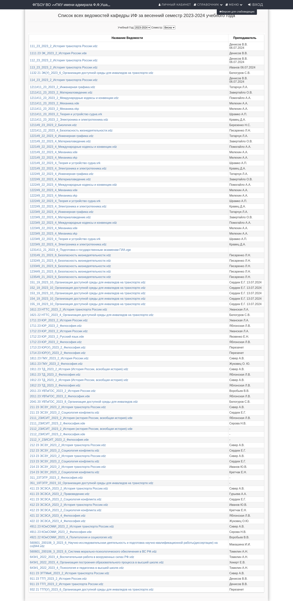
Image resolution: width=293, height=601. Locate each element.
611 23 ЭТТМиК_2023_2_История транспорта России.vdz (69, 573)
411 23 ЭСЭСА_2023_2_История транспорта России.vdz (69, 488)
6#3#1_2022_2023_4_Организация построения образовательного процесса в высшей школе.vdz (97, 562)
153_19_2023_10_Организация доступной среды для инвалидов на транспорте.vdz (88, 293)
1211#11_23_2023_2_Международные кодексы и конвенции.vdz (74, 98)
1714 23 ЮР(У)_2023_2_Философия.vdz (58, 352)
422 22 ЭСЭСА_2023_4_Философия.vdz (58, 521)
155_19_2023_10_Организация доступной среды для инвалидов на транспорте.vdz (88, 304)
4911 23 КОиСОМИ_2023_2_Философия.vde (61, 531)
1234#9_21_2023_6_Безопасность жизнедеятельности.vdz (70, 271)
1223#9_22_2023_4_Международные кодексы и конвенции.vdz (73, 222)
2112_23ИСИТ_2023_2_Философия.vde (57, 434)
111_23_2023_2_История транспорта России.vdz (64, 46)
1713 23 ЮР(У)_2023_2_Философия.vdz (58, 347)
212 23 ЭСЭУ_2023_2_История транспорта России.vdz (68, 445)
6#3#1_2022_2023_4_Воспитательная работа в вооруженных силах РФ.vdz (82, 557)
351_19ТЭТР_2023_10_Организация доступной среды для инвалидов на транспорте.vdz (91, 483)
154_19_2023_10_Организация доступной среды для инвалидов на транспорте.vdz (88, 298)
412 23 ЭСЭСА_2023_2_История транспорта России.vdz (69, 504)
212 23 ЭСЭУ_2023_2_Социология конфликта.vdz (64, 450)
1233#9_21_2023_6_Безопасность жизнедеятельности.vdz (70, 266)
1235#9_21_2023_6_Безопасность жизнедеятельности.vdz (70, 277)
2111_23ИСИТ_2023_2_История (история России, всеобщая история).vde (81, 418)
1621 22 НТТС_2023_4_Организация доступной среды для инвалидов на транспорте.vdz (91, 314)
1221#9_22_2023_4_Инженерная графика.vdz (61, 135)
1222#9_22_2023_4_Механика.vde (53, 190)
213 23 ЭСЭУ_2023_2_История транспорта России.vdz (68, 456)
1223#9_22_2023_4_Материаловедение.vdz (60, 217)
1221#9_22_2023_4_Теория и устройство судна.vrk (65, 163)
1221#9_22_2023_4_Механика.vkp (53, 157)
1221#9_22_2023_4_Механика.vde (53, 152)
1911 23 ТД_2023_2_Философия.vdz (55, 374)
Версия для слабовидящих (237, 11)
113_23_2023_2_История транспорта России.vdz (64, 67)
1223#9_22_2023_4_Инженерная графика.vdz (61, 211)
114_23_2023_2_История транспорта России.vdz (64, 80)
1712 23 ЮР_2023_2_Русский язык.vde (57, 336)
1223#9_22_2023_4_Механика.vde (53, 228)
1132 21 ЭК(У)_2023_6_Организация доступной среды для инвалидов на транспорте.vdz (91, 72)
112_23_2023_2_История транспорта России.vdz (64, 60)
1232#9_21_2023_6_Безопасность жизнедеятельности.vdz (70, 260)
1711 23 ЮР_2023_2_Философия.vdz (56, 325)
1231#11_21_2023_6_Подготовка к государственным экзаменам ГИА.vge (80, 249)
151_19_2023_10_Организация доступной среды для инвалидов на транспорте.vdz (88, 282)
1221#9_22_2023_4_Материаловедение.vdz (60, 141)
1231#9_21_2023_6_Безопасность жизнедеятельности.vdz (70, 255)
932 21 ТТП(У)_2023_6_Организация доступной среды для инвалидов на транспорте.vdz (92, 589)
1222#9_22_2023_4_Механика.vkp (53, 195)
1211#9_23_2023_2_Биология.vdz (53, 125)
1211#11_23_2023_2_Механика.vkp (54, 108)
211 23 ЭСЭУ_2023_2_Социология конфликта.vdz (64, 412)
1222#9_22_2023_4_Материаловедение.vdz (60, 179)
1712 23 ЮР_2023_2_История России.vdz (59, 331)
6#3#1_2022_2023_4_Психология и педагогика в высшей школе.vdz (77, 567)
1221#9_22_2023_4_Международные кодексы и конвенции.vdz (73, 146)
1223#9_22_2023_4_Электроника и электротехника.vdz (68, 244)
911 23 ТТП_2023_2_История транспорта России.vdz (66, 584)
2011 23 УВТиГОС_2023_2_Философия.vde (60, 396)
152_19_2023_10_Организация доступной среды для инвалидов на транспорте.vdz (88, 287)
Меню (234, 4)
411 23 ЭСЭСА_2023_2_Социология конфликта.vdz (65, 499)
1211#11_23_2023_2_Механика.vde (54, 103)
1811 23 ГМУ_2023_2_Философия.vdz (56, 363)
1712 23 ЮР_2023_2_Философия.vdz (56, 342)
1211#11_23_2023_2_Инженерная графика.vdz (62, 87)
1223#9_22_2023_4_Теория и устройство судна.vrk (65, 239)
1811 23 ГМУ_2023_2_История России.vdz (59, 358)
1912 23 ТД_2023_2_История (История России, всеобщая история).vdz (79, 380)
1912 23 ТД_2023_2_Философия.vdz (55, 385)
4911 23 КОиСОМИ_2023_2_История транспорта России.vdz (72, 526)
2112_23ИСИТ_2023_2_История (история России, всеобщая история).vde (81, 428)
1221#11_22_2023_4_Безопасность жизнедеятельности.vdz (71, 130)
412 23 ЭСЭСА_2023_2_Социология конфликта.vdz (65, 510)
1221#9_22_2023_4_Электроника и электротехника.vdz (68, 168)
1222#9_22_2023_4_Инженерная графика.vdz (61, 173)
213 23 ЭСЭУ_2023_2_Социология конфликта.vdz (64, 461)
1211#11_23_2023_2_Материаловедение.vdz (61, 92)
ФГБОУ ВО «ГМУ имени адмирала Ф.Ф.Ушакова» (73, 4)
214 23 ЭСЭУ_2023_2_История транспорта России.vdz (68, 466)
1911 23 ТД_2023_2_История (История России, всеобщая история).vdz (79, 369)
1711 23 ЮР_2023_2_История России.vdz (59, 320)
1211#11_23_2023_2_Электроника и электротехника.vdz (69, 119)
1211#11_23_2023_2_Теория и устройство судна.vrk (66, 114)
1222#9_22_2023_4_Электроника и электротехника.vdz (68, 206)
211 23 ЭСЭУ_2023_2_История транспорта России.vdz (68, 407)
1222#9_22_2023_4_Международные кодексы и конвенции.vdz (73, 184)
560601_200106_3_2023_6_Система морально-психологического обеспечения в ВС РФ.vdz (93, 551)
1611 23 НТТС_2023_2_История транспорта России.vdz (68, 309)
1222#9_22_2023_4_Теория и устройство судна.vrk (65, 201)
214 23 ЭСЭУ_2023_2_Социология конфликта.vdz (64, 472)
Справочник (208, 4)
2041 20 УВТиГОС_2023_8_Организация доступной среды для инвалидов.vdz (84, 401)
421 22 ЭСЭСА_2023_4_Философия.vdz (58, 515)
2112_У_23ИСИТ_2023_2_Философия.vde (59, 439)
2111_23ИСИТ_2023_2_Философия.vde (57, 423)
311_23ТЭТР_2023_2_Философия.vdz (56, 477)
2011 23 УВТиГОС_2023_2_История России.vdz (63, 390)
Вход (255, 5)
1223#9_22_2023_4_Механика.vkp (53, 233)
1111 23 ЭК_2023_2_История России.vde (58, 53)
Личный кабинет (175, 4)
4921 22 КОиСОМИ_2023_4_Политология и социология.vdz (71, 537)
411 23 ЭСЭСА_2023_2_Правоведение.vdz (59, 494)
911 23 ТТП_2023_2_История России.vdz (58, 578)
